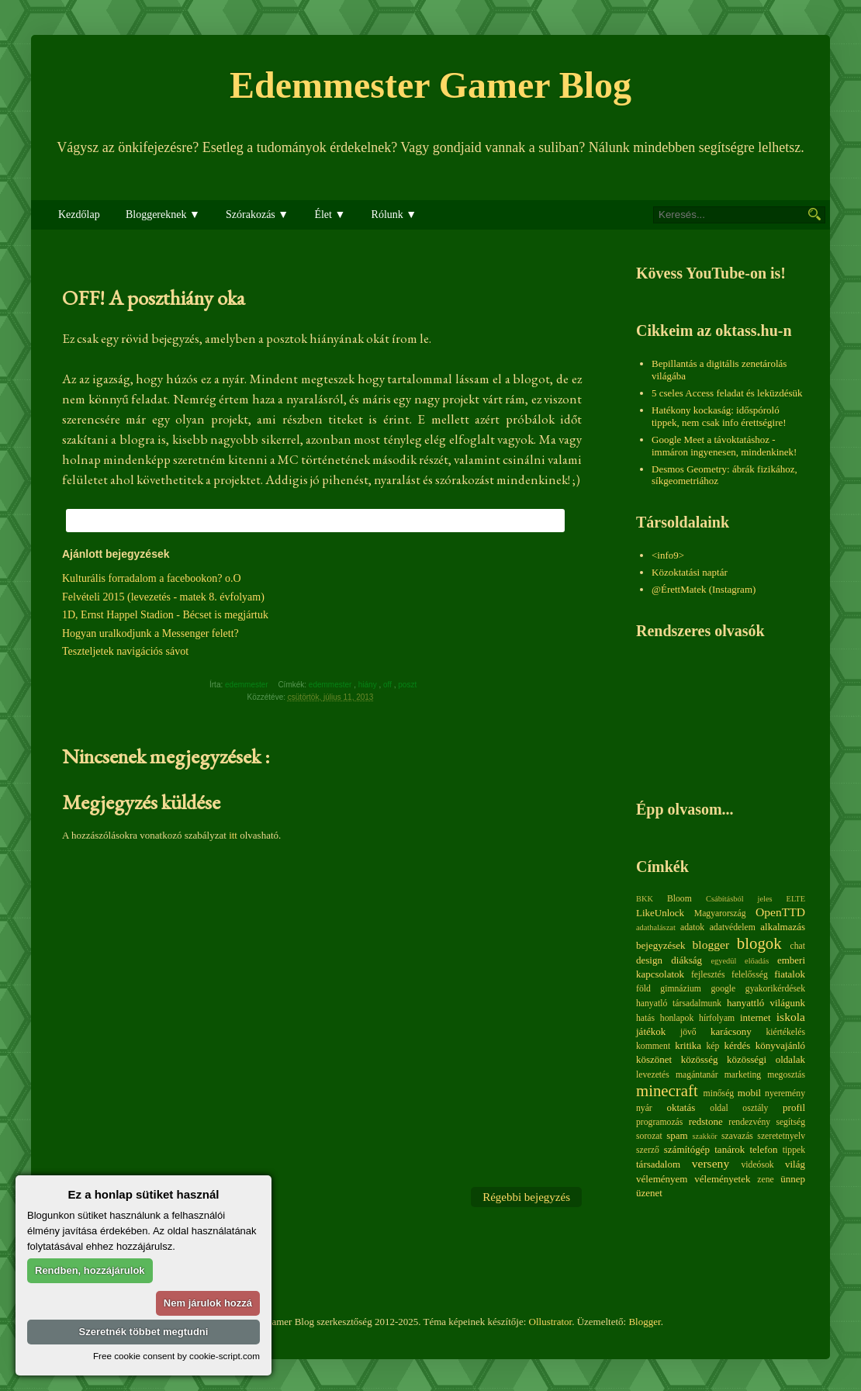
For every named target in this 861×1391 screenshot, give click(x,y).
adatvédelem (733, 927)
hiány (368, 684)
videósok (757, 1165)
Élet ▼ (329, 214)
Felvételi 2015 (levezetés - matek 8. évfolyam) (163, 597)
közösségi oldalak (766, 1059)
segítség (790, 1122)
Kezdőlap (79, 214)
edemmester (331, 684)
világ (795, 1164)
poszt (408, 684)
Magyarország (720, 913)
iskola (790, 1016)
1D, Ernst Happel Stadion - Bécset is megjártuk (165, 615)
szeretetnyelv (781, 1136)
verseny (711, 1163)
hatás (645, 1018)
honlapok (677, 1018)
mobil (749, 1093)
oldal (719, 1108)
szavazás (737, 1136)
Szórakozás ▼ (257, 214)
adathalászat (656, 927)
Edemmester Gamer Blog (430, 85)
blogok (759, 943)
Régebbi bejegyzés (526, 1197)
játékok (651, 1031)
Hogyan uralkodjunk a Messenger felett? (150, 633)
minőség (719, 1093)
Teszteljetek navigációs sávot (125, 651)
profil (794, 1107)
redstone (706, 1121)
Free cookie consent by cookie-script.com (176, 1356)
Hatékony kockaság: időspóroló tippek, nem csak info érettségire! (719, 416)
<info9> (668, 555)
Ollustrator (550, 1321)
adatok (692, 927)
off (388, 684)
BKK (644, 898)
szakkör (705, 1136)
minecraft (667, 1090)
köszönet (654, 1059)
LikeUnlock (660, 913)
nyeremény (785, 1093)
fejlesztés (707, 975)
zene (765, 1180)
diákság (686, 960)
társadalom (658, 1164)
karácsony (731, 1031)
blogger (711, 944)
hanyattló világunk (766, 1003)
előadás (757, 961)
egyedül (723, 961)
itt (233, 835)
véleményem (661, 1179)
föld (643, 989)
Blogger (644, 1321)
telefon (763, 1149)
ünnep (792, 1179)
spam (676, 1135)
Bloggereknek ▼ (163, 214)
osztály (755, 1108)
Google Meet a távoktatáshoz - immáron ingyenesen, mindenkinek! (724, 446)
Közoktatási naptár (690, 572)
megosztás (786, 1075)
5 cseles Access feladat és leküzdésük (727, 393)
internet (755, 1017)
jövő (688, 1032)
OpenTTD (780, 912)
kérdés (737, 1045)
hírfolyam (717, 1018)
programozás (659, 1122)
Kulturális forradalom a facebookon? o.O (151, 578)
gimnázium (680, 989)
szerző (647, 1150)
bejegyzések (661, 945)
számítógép (687, 1149)
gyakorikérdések (775, 989)
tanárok (729, 1149)
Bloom (679, 899)
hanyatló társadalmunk (678, 1003)
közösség (699, 1059)
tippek (794, 1150)
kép (713, 1046)
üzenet (649, 1193)
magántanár (697, 1075)
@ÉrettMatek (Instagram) (704, 589)
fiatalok (789, 974)
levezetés (652, 1075)
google (723, 989)
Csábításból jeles (739, 898)
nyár (644, 1108)
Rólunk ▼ (394, 214)
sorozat (649, 1136)
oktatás (680, 1107)
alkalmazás (782, 927)
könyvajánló (780, 1045)
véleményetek (722, 1179)
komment (653, 1046)
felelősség (749, 975)
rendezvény (749, 1122)
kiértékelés (785, 1032)
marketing (742, 1075)
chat (797, 946)
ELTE (796, 898)
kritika (688, 1045)
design (649, 960)
